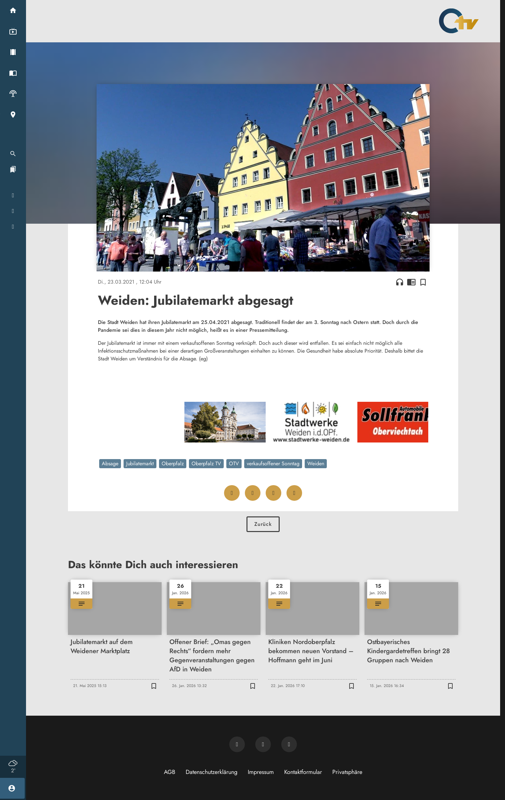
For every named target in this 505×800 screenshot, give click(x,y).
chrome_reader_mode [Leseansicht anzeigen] (411, 282)
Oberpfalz (173, 463)
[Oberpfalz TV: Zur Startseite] (459, 21)
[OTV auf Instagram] (289, 744)
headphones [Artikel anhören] (399, 282)
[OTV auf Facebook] (263, 744)
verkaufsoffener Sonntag (273, 463)
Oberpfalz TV (206, 463)
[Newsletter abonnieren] (237, 744)
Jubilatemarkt (140, 463)
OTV (234, 463)
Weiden (315, 463)
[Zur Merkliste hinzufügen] (423, 282)
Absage (110, 463)
